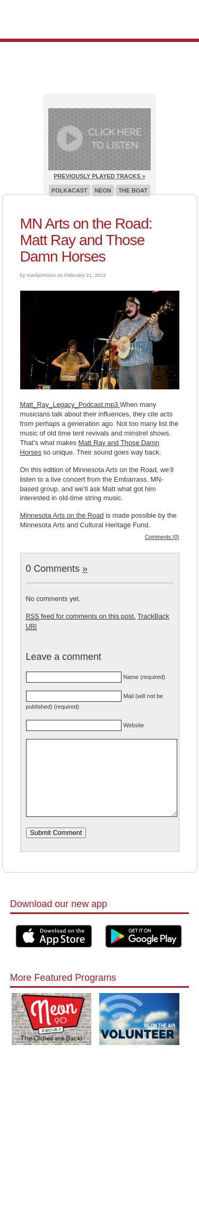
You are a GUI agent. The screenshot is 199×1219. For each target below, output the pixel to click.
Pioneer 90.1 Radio (99, 19)
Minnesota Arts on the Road (62, 515)
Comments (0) (162, 537)
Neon (102, 190)
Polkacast (69, 190)
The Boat (133, 190)
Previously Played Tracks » (99, 176)
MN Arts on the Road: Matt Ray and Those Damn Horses (86, 240)
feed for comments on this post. (81, 616)
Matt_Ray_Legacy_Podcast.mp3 (70, 404)
